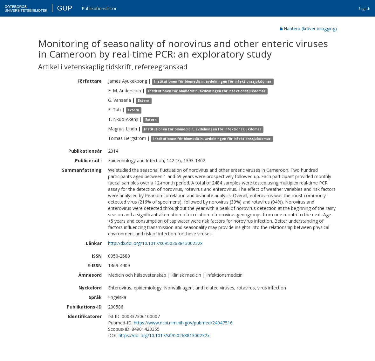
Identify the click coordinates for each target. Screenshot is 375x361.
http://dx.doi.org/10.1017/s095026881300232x (155, 243)
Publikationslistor (99, 8)
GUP (64, 8)
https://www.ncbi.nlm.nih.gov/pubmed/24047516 (183, 323)
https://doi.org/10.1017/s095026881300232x (164, 335)
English (364, 8)
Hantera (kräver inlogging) (308, 28)
